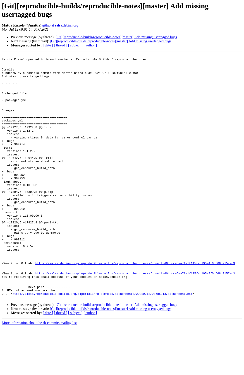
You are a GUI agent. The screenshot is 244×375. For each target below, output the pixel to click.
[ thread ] (60, 45)
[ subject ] (75, 45)
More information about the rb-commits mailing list (39, 371)
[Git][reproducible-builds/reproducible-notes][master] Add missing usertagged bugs (116, 37)
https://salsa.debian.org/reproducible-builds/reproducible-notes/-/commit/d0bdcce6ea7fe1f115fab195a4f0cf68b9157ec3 (135, 305)
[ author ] (90, 45)
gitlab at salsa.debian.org (60, 25)
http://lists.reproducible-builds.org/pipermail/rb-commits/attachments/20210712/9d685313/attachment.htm (102, 342)
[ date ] (48, 45)
